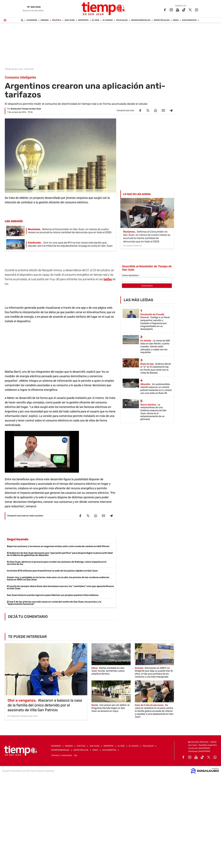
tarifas (108, 279)
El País (95, 20)
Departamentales (140, 20)
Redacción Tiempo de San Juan (26, 109)
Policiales (122, 20)
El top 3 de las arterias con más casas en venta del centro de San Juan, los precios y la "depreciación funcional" (54, 602)
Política (56, 20)
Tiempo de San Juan (14, 69)
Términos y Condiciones (61, 755)
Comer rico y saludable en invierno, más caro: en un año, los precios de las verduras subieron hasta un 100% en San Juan (58, 578)
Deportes (83, 20)
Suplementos (189, 20)
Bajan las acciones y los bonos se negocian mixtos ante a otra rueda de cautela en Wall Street (58, 546)
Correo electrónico (131, 275)
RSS (75, 755)
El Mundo (108, 20)
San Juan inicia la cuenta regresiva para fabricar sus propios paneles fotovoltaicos (53, 595)
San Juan (70, 20)
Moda (176, 20)
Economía (32, 20)
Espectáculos (161, 20)
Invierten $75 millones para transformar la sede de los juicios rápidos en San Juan (52, 570)
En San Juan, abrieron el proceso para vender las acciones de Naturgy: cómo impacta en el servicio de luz (56, 562)
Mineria (45, 20)
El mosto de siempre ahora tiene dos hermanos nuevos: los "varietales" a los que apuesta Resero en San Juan (60, 587)
